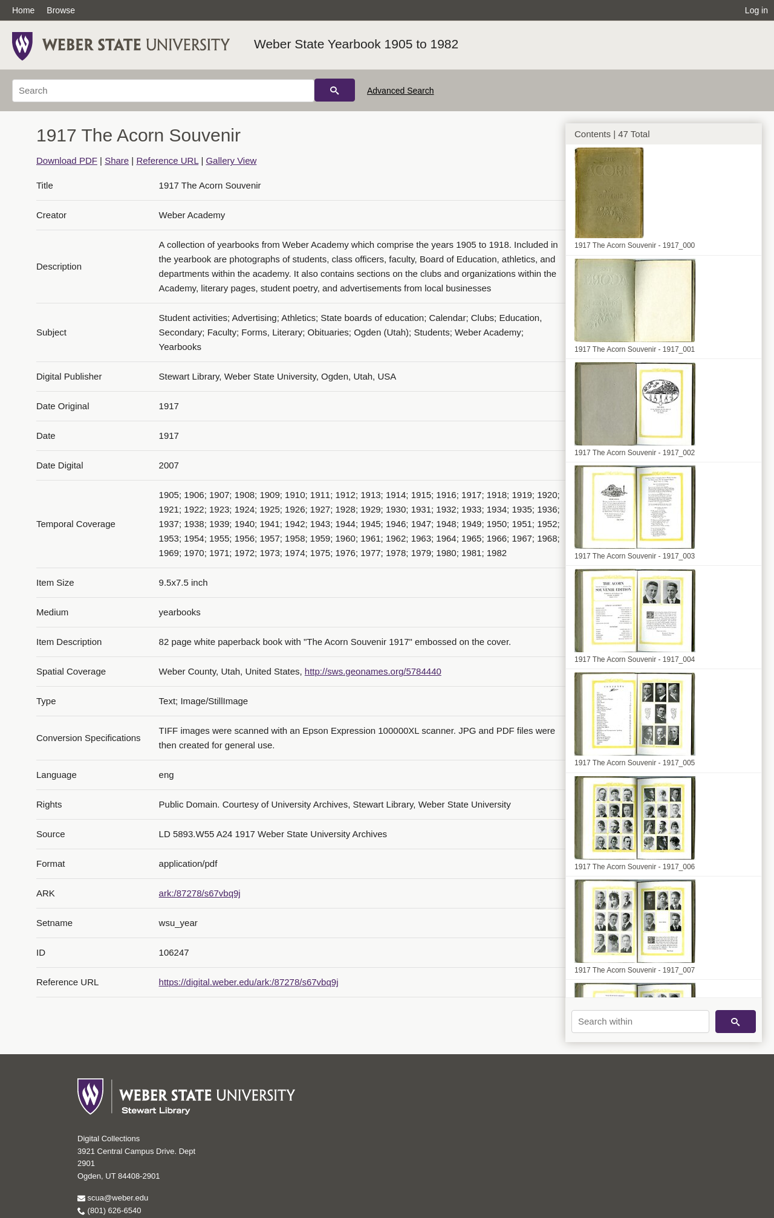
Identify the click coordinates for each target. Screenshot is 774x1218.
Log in (756, 10)
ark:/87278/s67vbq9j (200, 893)
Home (23, 10)
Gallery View (231, 160)
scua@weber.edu (112, 1197)
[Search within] (640, 1021)
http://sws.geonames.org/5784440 (373, 671)
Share (117, 160)
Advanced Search (400, 91)
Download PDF (66, 160)
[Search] (163, 90)
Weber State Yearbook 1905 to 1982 (356, 44)
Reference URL (167, 160)
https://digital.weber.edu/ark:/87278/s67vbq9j (249, 982)
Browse (61, 10)
